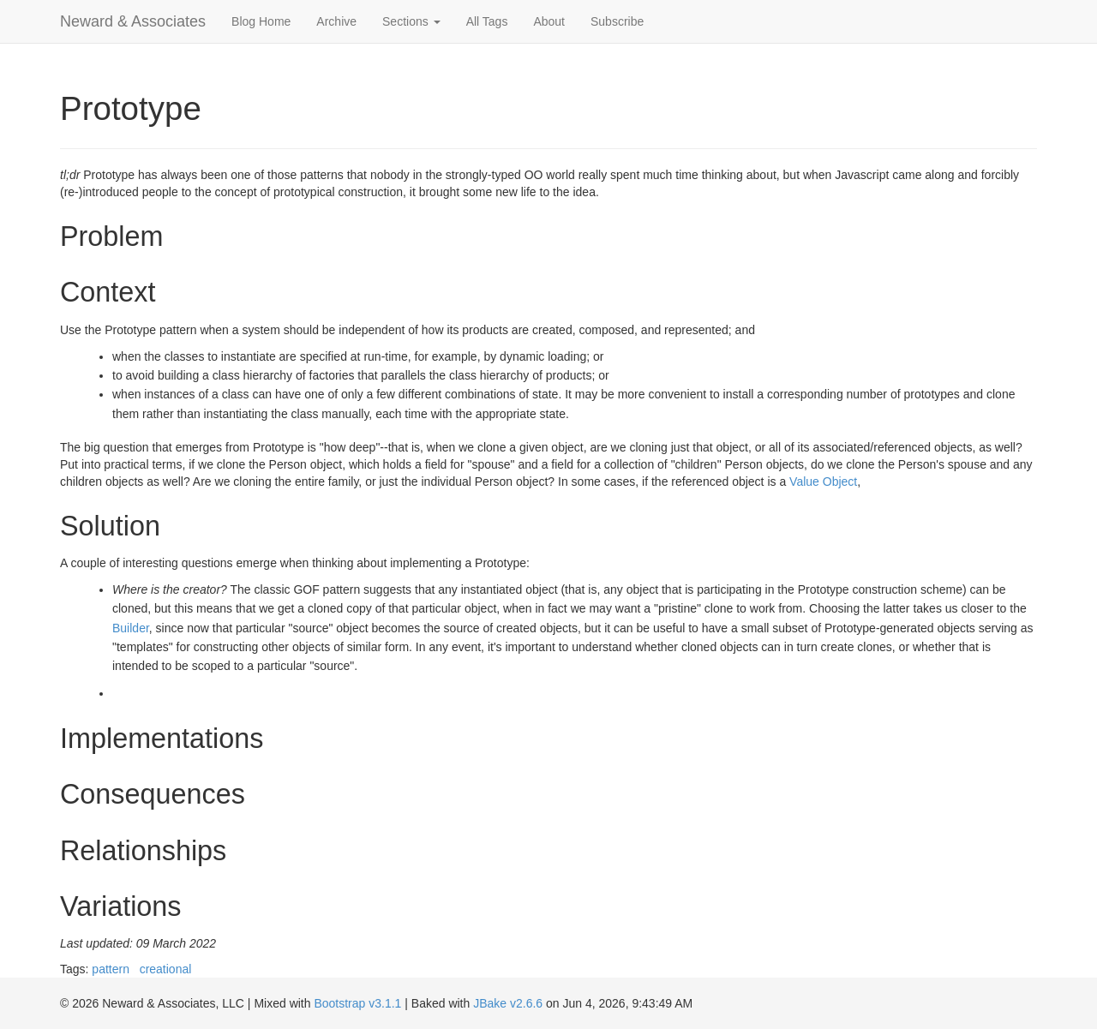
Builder (130, 628)
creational (166, 969)
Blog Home (261, 21)
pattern (110, 969)
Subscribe (617, 21)
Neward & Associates (133, 21)
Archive (336, 21)
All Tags (487, 21)
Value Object (823, 481)
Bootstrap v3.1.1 (357, 1003)
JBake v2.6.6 (508, 1003)
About (549, 21)
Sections (411, 21)
